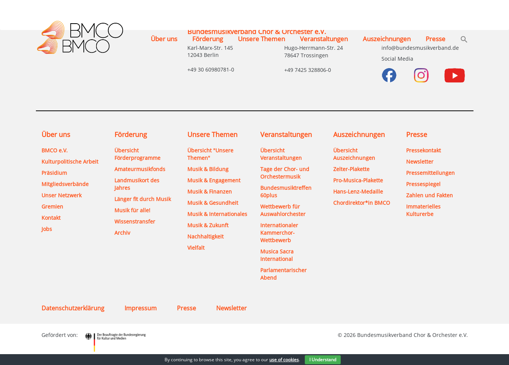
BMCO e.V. (55, 150)
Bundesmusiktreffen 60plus (286, 191)
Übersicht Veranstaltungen (281, 154)
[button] (464, 40)
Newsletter (419, 161)
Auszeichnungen (387, 38)
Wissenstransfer (134, 221)
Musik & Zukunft (208, 225)
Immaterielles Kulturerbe (423, 210)
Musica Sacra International (277, 255)
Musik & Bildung (208, 169)
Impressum (141, 308)
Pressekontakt (423, 150)
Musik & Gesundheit (212, 202)
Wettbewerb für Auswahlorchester (283, 210)
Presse (435, 38)
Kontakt (51, 217)
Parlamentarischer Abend (283, 274)
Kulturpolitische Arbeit (70, 161)
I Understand (322, 359)
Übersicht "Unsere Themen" (210, 154)
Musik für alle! (132, 210)
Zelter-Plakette (351, 169)
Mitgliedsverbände (65, 184)
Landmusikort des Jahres (136, 184)
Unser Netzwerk (62, 195)
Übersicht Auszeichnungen (354, 154)
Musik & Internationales (217, 214)
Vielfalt (196, 247)
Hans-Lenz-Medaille (358, 191)
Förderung (207, 38)
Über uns (164, 38)
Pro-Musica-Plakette (358, 180)
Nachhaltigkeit (205, 236)
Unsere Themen (261, 38)
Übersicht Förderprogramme (137, 154)
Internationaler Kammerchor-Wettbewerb (279, 233)
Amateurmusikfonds (139, 169)
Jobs (47, 228)
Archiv (122, 232)
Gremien (52, 206)
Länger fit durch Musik (142, 199)
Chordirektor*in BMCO (361, 202)
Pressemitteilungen (430, 172)
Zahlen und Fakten (429, 195)
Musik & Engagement (213, 180)
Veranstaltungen (324, 38)
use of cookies (284, 359)
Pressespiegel (423, 184)
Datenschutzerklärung (73, 308)
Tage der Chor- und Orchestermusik (284, 172)
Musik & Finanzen (209, 191)
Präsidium (54, 172)
